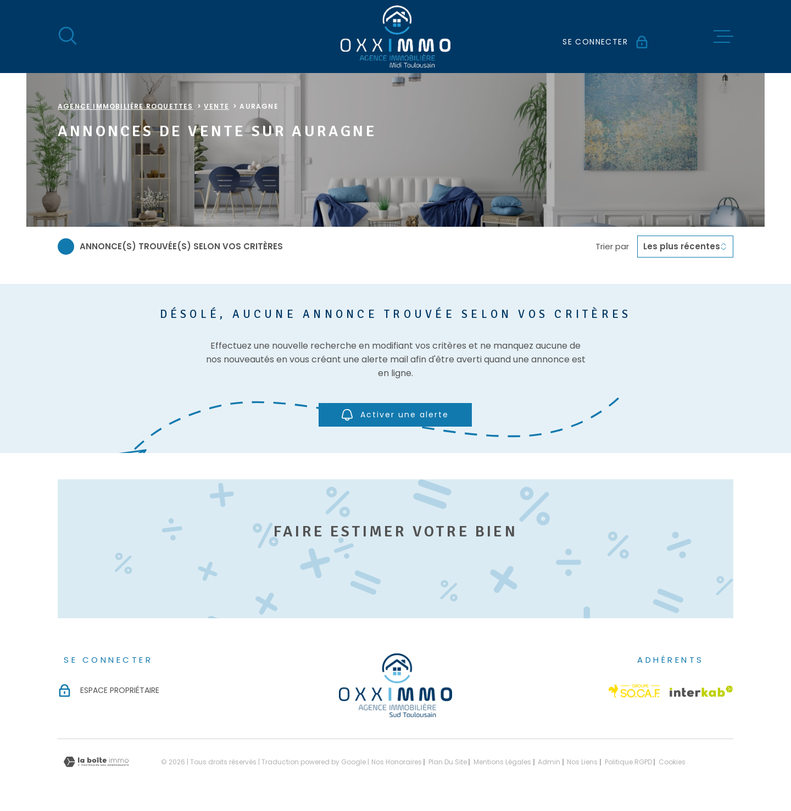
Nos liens (582, 762)
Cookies (672, 762)
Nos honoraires (396, 762)
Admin (549, 762)
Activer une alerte (395, 415)
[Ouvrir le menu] (723, 37)
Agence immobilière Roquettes (125, 106)
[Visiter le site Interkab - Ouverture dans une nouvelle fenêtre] (701, 691)
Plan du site (447, 762)
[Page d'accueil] (395, 36)
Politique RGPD (628, 762)
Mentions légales (502, 762)
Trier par (612, 246)
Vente (216, 106)
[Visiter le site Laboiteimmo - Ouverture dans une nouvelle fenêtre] (96, 762)
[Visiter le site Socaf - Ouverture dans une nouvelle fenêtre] (634, 691)
